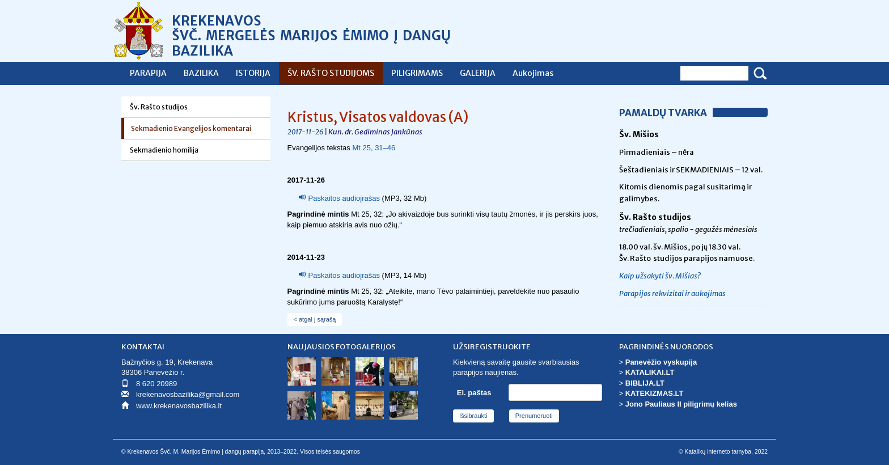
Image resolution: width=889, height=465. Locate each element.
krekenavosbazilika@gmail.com (187, 394)
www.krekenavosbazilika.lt (179, 405)
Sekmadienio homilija (164, 150)
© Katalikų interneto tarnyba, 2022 (723, 452)
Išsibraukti (473, 415)
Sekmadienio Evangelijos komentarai (191, 128)
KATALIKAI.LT (650, 372)
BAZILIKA (201, 73)
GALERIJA (478, 73)
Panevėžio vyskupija (661, 362)
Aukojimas (533, 73)
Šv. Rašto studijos (159, 107)
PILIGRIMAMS (417, 73)
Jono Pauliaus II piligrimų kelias (681, 404)
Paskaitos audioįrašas (344, 198)
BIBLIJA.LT (644, 383)
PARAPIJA (148, 73)
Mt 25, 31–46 (373, 147)
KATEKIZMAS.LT (654, 393)
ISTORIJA (253, 73)
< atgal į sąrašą (315, 319)
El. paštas (474, 392)
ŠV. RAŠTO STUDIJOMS (330, 73)
